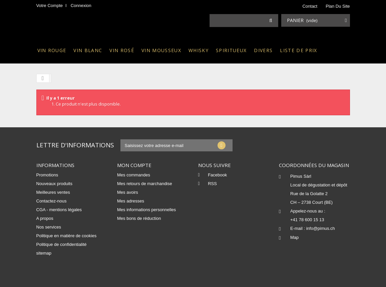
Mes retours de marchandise (144, 183)
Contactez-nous (51, 200)
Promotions (47, 174)
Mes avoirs (127, 192)
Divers (263, 50)
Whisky (198, 50)
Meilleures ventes (53, 192)
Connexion (81, 5)
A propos (44, 218)
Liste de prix (298, 50)
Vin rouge (51, 50)
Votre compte (49, 5)
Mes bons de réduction (139, 218)
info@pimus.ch (320, 228)
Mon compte (134, 165)
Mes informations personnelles (146, 209)
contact (309, 6)
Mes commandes (133, 174)
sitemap (44, 253)
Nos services (48, 227)
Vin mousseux (161, 50)
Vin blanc (87, 50)
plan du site (338, 6)
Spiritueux (231, 50)
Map (294, 237)
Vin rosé (121, 50)
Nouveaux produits (54, 183)
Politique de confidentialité (61, 244)
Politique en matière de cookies (66, 235)
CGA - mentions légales (59, 209)
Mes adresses (130, 200)
